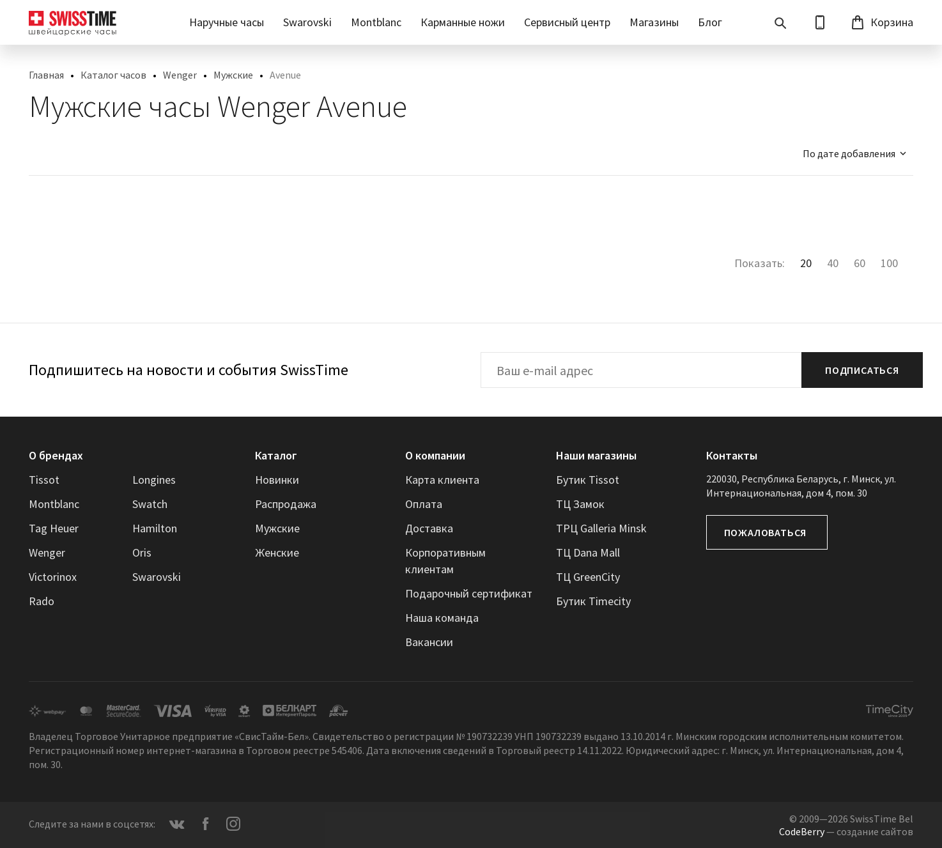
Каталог (276, 455)
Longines (154, 479)
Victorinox (53, 576)
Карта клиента (442, 479)
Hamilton (154, 528)
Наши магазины (596, 455)
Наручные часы (226, 22)
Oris (141, 552)
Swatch (149, 504)
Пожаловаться (765, 532)
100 (889, 263)
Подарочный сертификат (468, 593)
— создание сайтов (846, 831)
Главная (46, 74)
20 (806, 263)
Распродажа (285, 504)
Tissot (44, 479)
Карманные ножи (463, 22)
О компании (435, 455)
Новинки (277, 479)
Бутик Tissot (587, 479)
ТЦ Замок (580, 504)
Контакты (731, 455)
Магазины (654, 22)
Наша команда (442, 617)
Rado (41, 601)
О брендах (56, 455)
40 (832, 263)
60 (859, 263)
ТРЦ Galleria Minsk (601, 528)
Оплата (423, 504)
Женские (277, 552)
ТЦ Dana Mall (588, 552)
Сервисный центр (567, 22)
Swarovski (307, 22)
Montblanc (376, 22)
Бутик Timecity (593, 601)
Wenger (180, 74)
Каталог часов (113, 74)
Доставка (429, 528)
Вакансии (429, 642)
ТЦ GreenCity (588, 576)
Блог (710, 22)
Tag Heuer (54, 528)
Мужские (233, 74)
